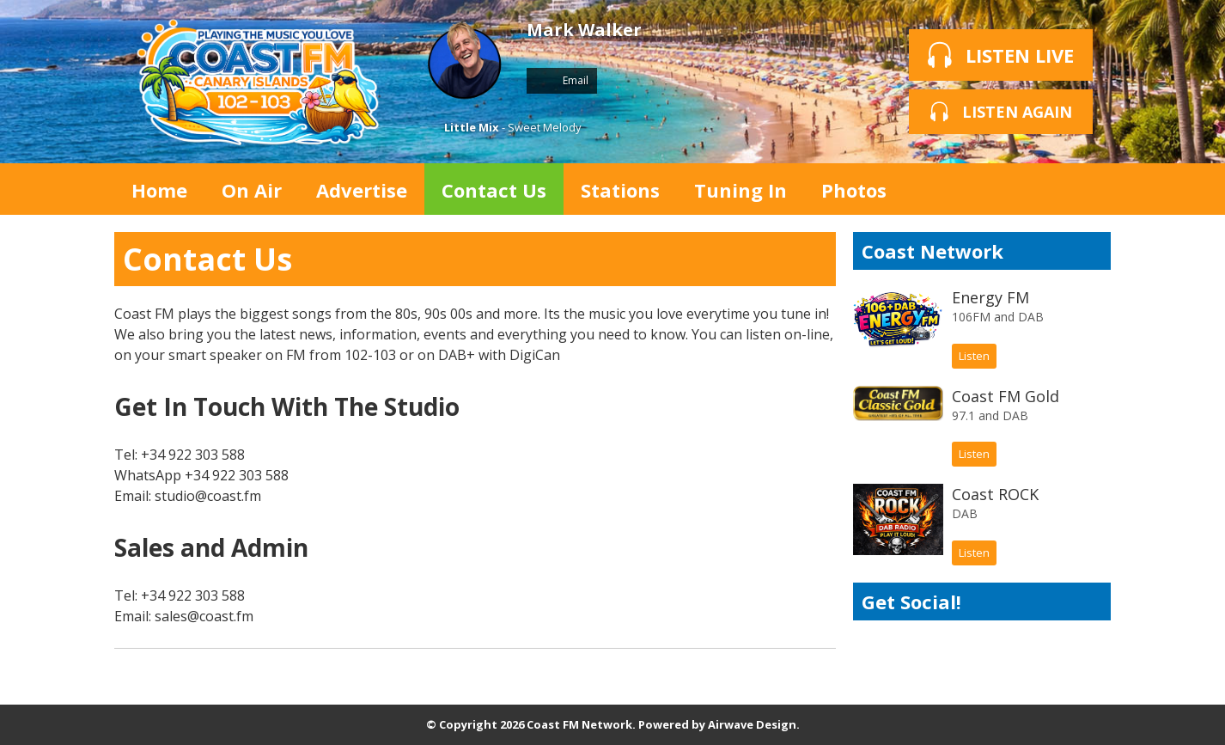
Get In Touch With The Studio (287, 406)
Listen (974, 355)
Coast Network (932, 251)
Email (561, 80)
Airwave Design (752, 724)
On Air (252, 190)
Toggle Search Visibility (1085, 189)
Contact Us (494, 190)
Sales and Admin (211, 547)
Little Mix (471, 127)
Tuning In (740, 190)
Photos (854, 190)
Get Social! (911, 601)
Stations (620, 190)
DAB (965, 513)
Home (159, 190)
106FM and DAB (998, 316)
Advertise (361, 190)
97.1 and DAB (990, 415)
